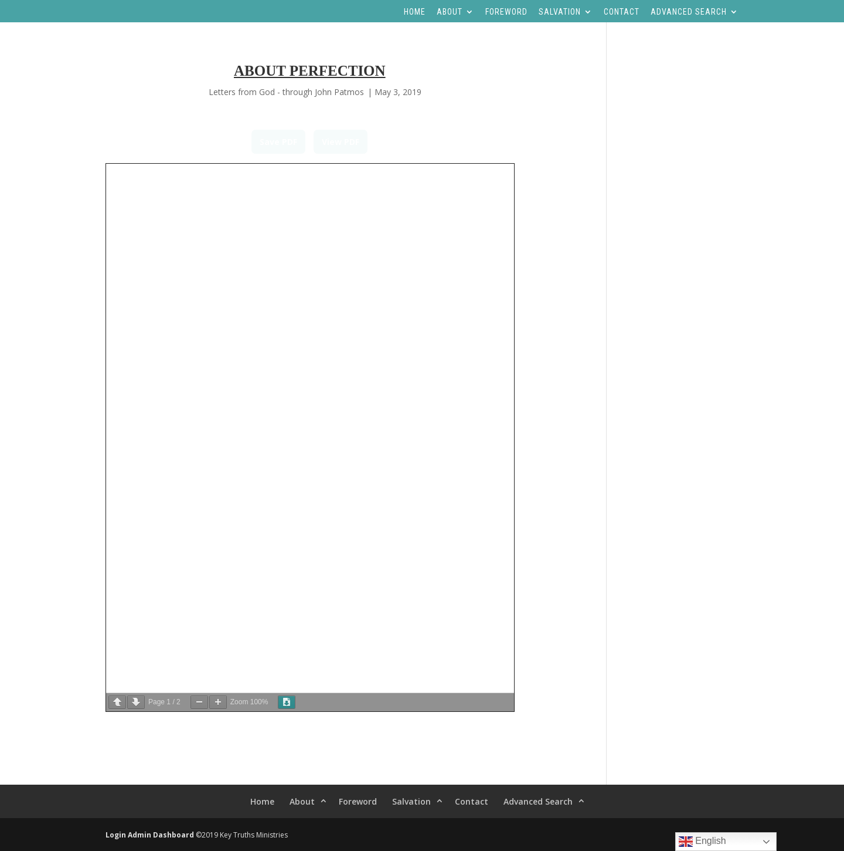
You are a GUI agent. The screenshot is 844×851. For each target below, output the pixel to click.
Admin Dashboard (161, 835)
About (449, 12)
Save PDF (278, 141)
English (702, 842)
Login (116, 835)
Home (415, 12)
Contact (621, 12)
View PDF (340, 141)
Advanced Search (689, 12)
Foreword (506, 12)
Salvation (560, 12)
